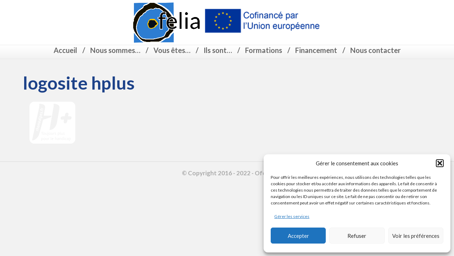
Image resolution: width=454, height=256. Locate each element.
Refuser (356, 236)
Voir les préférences (415, 236)
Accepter (298, 236)
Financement (316, 50)
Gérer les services (291, 216)
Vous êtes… (171, 50)
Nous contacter (375, 50)
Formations (263, 50)
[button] (439, 163)
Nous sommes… (115, 50)
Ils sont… (218, 50)
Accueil (65, 50)
